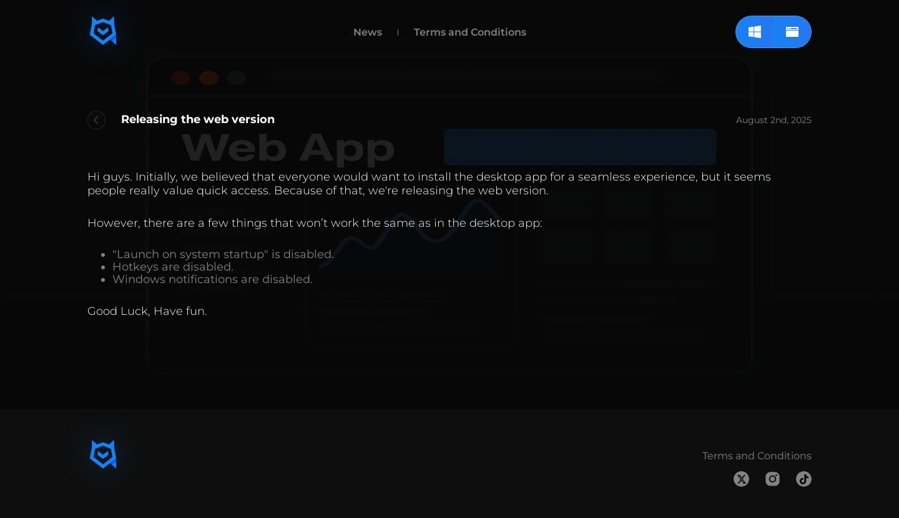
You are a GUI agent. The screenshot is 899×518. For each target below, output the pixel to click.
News (367, 32)
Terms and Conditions (470, 32)
